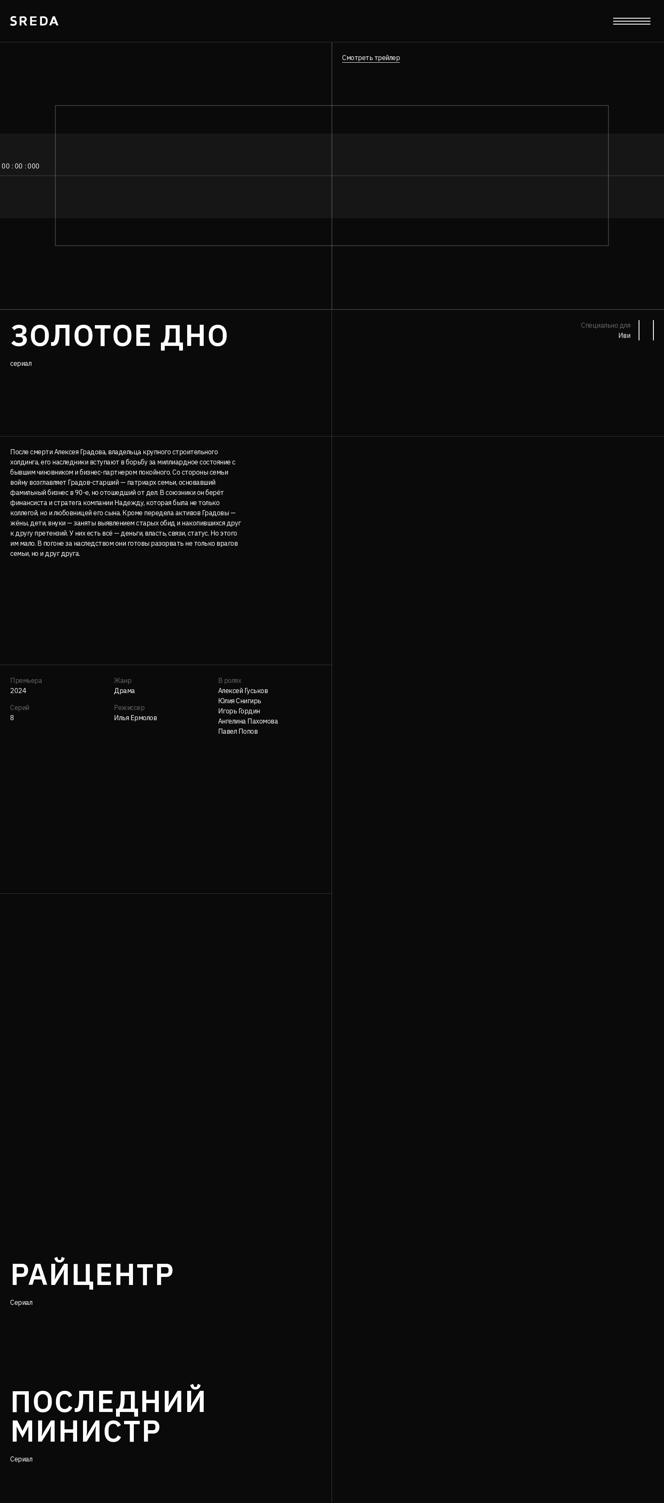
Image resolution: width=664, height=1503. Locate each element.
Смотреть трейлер (371, 57)
